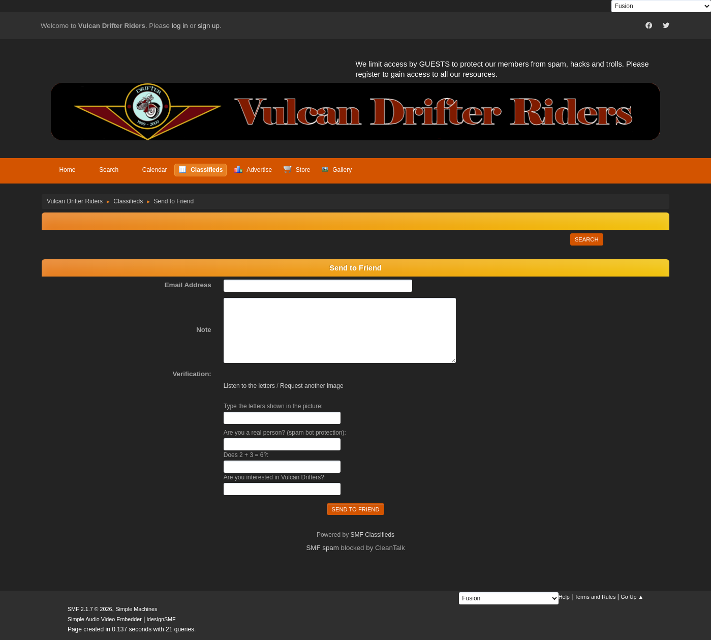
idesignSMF (161, 619)
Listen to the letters (249, 385)
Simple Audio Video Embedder (105, 619)
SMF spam (322, 548)
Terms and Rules (595, 597)
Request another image (312, 385)
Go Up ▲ (632, 597)
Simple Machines (136, 609)
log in (180, 25)
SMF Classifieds (373, 534)
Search (587, 239)
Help (564, 597)
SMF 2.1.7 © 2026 (90, 609)
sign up (209, 25)
